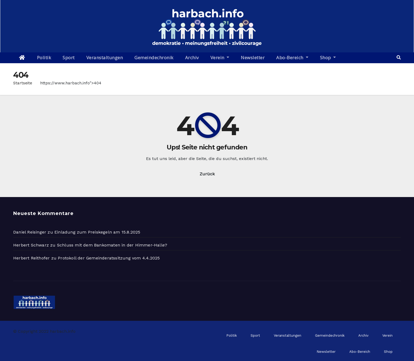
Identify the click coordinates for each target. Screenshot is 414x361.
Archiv (192, 57)
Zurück (207, 173)
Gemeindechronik (153, 57)
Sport (69, 57)
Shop (328, 57)
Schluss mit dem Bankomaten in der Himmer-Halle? (112, 245)
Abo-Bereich (292, 57)
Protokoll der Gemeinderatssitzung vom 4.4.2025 (109, 258)
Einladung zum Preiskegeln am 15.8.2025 (97, 232)
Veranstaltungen (104, 57)
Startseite (22, 83)
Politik (44, 57)
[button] (399, 57)
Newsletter (253, 57)
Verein (219, 57)
